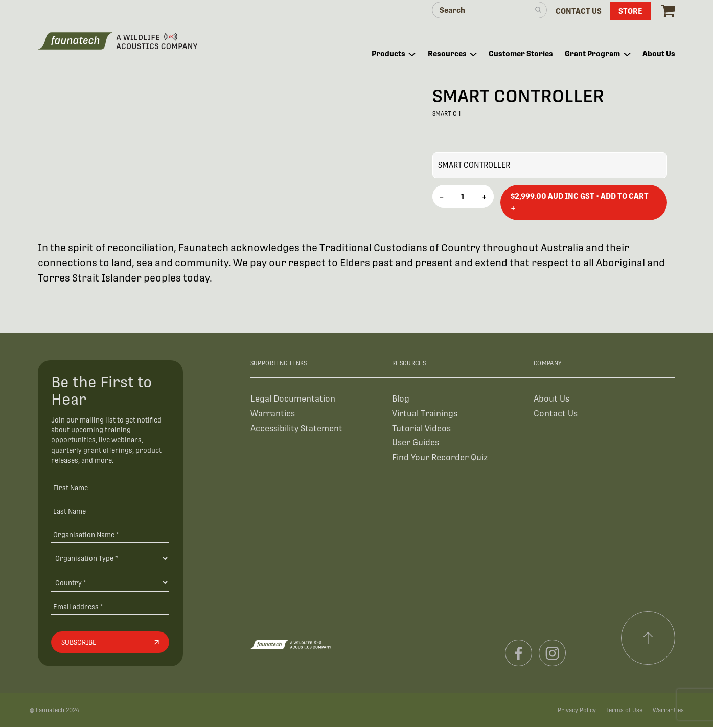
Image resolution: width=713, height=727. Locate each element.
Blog (400, 399)
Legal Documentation (292, 399)
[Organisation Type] (110, 558)
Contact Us (556, 413)
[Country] (110, 582)
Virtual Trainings (424, 413)
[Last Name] (110, 511)
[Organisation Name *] (110, 534)
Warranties (272, 413)
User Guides (415, 443)
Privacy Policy (577, 710)
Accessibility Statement (296, 428)
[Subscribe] (110, 642)
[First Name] (110, 487)
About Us (551, 399)
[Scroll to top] (648, 638)
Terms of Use (624, 710)
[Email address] (110, 606)
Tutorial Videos (421, 428)
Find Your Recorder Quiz (440, 457)
